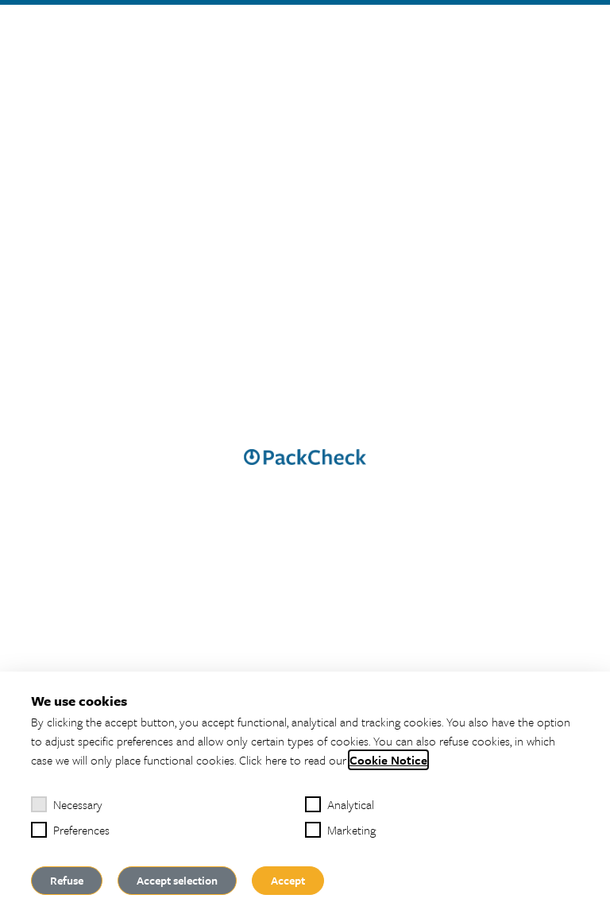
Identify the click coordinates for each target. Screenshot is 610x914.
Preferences (70, 829)
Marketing (340, 829)
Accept (288, 880)
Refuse (66, 880)
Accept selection (177, 880)
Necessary (66, 804)
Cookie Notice (388, 760)
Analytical (339, 804)
